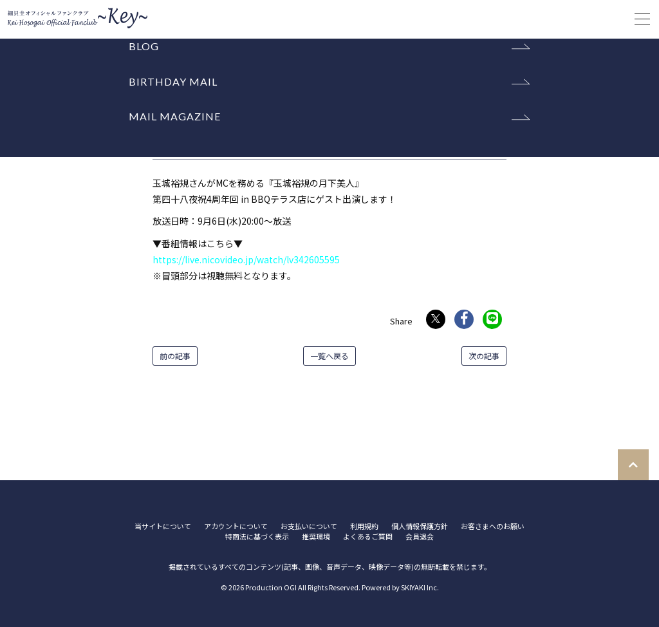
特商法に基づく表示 (257, 536)
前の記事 (175, 355)
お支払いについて (309, 526)
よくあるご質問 (368, 536)
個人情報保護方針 (419, 526)
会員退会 (419, 536)
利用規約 (364, 526)
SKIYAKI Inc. (420, 587)
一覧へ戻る (329, 355)
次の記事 (484, 355)
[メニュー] (642, 19)
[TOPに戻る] (633, 464)
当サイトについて (163, 526)
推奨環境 (316, 536)
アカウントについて (236, 526)
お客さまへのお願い (492, 526)
